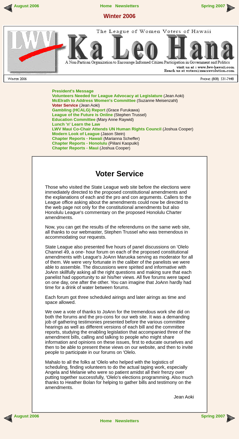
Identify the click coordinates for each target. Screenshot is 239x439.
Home (106, 5)
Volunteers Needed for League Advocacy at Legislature (107, 95)
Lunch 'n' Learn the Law (76, 124)
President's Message (73, 91)
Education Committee (73, 119)
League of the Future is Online (82, 114)
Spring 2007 (213, 5)
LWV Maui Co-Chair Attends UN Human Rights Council (106, 129)
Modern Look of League (76, 133)
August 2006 (26, 5)
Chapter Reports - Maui (75, 148)
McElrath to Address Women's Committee (94, 100)
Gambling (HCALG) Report (78, 110)
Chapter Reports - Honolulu (79, 143)
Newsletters (127, 5)
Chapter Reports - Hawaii (77, 138)
